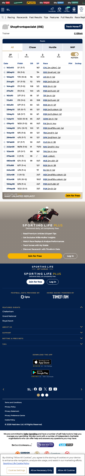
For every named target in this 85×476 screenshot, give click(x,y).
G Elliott (78, 33)
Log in (52, 281)
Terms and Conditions (13, 402)
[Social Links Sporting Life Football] (46, 395)
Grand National (9, 316)
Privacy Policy (10, 407)
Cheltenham (8, 311)
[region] (42, 465)
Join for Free (73, 195)
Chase (32, 47)
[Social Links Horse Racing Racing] (42, 395)
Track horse (73, 26)
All (12, 47)
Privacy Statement (12, 411)
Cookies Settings (16, 470)
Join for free (35, 281)
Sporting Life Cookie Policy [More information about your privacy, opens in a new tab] (16, 463)
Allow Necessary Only (41, 470)
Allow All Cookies (66, 470)
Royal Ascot (7, 321)
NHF (72, 47)
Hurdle (52, 47)
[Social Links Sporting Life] (38, 395)
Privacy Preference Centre (15, 416)
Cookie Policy (10, 420)
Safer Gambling (30, 434)
